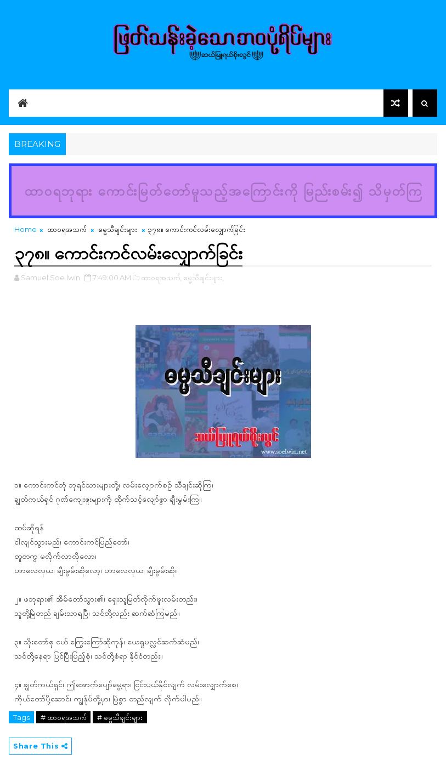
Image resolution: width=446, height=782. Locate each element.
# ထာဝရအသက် (63, 717)
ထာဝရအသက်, (161, 277)
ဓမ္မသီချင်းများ (117, 229)
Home (25, 229)
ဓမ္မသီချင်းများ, (203, 277)
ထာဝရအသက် (66, 229)
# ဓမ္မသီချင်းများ (120, 717)
